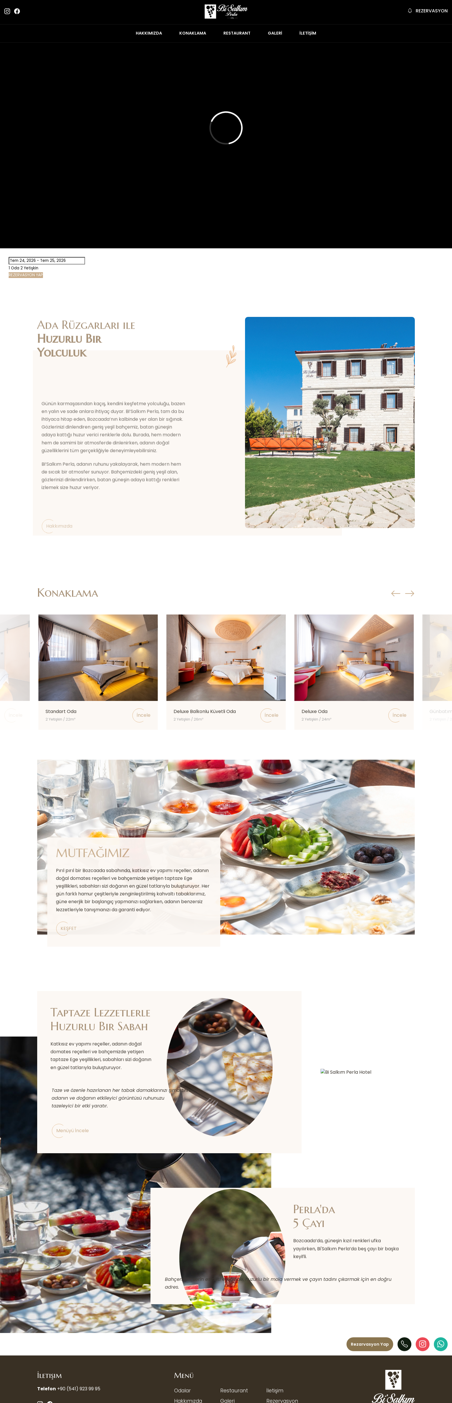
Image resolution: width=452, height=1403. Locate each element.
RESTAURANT (237, 33)
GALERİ (275, 33)
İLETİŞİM (308, 33)
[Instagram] (423, 1344)
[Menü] (369, 1344)
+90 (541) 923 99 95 (78, 1388)
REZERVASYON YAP (26, 275)
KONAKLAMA (192, 33)
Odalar (182, 1390)
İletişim (274, 1390)
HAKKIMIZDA (149, 33)
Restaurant (234, 1390)
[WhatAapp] (441, 1344)
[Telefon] (404, 1344)
